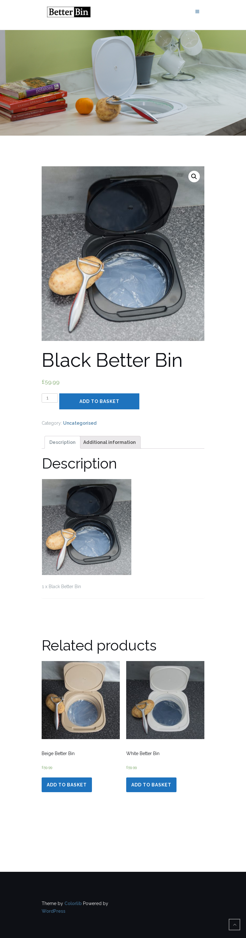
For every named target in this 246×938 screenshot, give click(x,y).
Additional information (109, 442)
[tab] (62, 442)
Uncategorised (79, 423)
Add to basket (99, 401)
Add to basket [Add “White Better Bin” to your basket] (151, 784)
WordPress (53, 911)
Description (62, 442)
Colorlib (73, 903)
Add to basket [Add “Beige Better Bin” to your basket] (67, 784)
